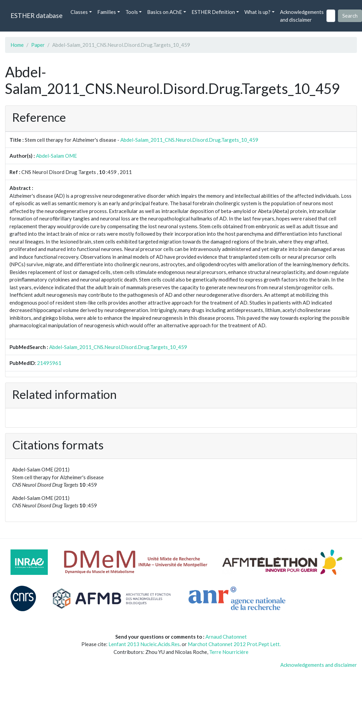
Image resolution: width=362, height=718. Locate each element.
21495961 (49, 363)
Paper (38, 45)
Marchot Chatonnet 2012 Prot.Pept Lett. (234, 644)
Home (17, 45)
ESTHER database (36, 15)
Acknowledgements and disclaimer (302, 16)
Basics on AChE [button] (164, 12)
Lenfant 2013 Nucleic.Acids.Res (144, 644)
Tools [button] (131, 12)
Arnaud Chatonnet (226, 637)
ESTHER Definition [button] (213, 12)
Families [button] (106, 12)
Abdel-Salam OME (56, 156)
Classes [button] (79, 12)
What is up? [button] (257, 12)
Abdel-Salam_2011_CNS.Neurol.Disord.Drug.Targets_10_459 (189, 140)
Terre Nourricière (228, 652)
